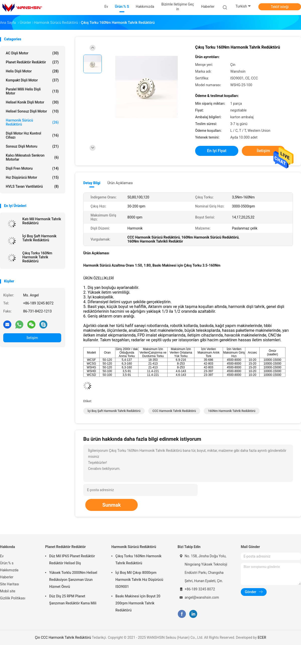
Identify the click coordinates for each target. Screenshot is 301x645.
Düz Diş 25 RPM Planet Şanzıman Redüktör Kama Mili (72, 599)
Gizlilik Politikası (12, 598)
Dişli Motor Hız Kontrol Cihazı (32, 135)
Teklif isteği (279, 7)
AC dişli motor (32, 53)
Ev (2, 556)
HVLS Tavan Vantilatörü (32, 186)
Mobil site (7, 591)
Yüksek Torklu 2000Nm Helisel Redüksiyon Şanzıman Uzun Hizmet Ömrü (73, 580)
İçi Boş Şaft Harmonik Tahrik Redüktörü (39, 238)
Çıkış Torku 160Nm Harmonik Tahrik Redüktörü (37, 257)
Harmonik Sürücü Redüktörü (32, 122)
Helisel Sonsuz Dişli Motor (32, 111)
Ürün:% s (7, 563)
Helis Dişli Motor (32, 71)
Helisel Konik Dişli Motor (32, 102)
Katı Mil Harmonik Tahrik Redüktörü (41, 221)
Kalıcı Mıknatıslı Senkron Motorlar (32, 157)
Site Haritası (9, 584)
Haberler (6, 577)
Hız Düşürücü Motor (32, 177)
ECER (262, 637)
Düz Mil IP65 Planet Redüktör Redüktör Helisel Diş (72, 559)
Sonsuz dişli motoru (32, 146)
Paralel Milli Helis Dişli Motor (32, 91)
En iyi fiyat (217, 150)
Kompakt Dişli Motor (32, 80)
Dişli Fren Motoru (32, 168)
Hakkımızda (9, 570)
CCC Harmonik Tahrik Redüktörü (174, 411)
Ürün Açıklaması (120, 183)
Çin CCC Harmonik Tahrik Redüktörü (63, 637)
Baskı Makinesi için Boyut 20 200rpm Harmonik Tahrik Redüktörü (137, 603)
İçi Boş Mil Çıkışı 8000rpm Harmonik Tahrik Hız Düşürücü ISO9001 (139, 580)
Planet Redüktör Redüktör (32, 62)
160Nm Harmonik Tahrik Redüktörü (231, 411)
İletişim (32, 338)
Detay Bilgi (91, 183)
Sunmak (111, 505)
